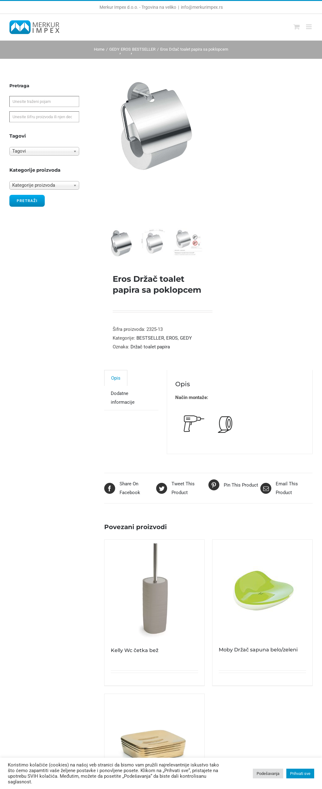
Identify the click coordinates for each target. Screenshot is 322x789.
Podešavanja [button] (268, 773)
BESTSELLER (150, 341)
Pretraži (27, 200)
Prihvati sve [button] (300, 773)
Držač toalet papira (150, 350)
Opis (115, 381)
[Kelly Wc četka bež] (154, 593)
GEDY (186, 341)
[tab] (115, 381)
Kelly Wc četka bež (134, 653)
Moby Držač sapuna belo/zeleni (258, 653)
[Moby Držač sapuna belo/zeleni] (262, 592)
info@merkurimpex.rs (202, 7)
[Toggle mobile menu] (309, 26)
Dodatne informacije (123, 401)
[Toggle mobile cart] (297, 26)
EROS (172, 341)
